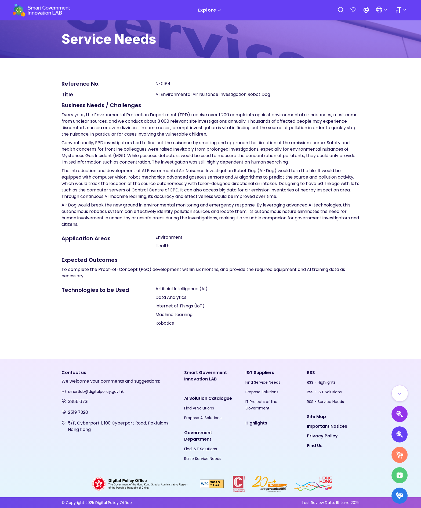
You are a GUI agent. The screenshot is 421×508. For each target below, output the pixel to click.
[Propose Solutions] (399, 434)
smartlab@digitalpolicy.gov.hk (96, 391)
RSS (311, 372)
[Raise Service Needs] (399, 455)
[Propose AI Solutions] (399, 414)
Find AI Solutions (199, 408)
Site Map (316, 416)
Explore (210, 10)
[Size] (401, 10)
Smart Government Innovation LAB (205, 375)
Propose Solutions (261, 392)
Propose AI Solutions (203, 417)
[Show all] (400, 393)
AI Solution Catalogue (208, 398)
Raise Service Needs (202, 458)
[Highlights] (399, 475)
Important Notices (327, 426)
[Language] (382, 10)
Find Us (314, 445)
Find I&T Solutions (200, 449)
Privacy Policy (322, 436)
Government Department (198, 436)
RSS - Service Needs (325, 401)
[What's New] (399, 496)
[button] (366, 10)
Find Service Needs (262, 382)
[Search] (340, 10)
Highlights (256, 423)
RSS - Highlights (321, 382)
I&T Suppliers (259, 372)
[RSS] (353, 10)
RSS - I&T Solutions (324, 392)
